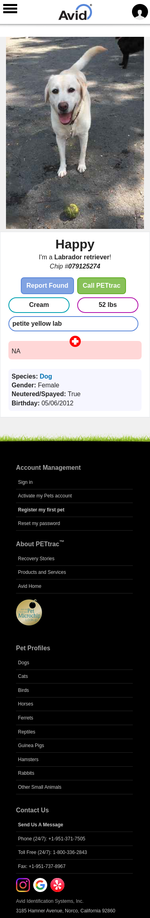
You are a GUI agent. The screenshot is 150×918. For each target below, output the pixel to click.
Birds (23, 690)
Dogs (23, 662)
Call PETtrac (101, 285)
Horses (25, 704)
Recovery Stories (36, 558)
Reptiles (26, 732)
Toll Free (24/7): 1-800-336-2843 (52, 852)
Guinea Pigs (31, 745)
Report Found (47, 285)
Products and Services (42, 572)
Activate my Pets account (45, 496)
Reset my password (39, 523)
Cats (23, 676)
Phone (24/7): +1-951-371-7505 (51, 839)
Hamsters (28, 759)
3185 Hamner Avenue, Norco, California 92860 (65, 911)
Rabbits (26, 773)
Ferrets (25, 718)
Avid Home (29, 586)
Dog (46, 376)
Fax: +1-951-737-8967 (42, 866)
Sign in (25, 482)
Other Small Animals (40, 787)
